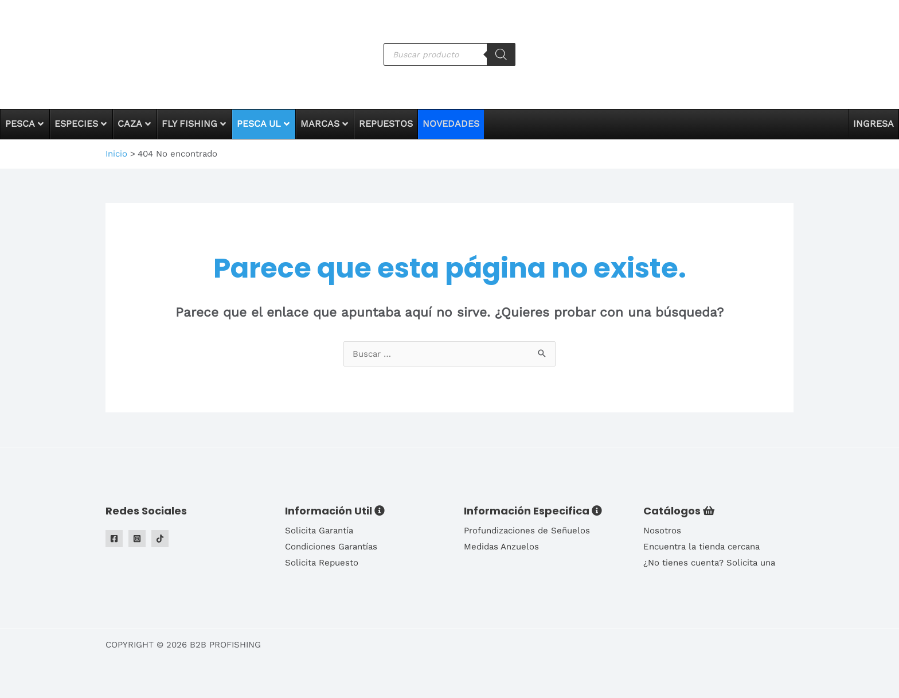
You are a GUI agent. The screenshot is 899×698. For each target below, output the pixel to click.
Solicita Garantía (319, 530)
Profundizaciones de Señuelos (527, 530)
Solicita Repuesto (321, 562)
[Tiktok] (160, 538)
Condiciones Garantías (331, 546)
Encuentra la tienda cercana (701, 546)
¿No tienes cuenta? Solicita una (709, 562)
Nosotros (662, 530)
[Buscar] (501, 54)
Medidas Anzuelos (501, 546)
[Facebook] (114, 538)
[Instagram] (137, 538)
